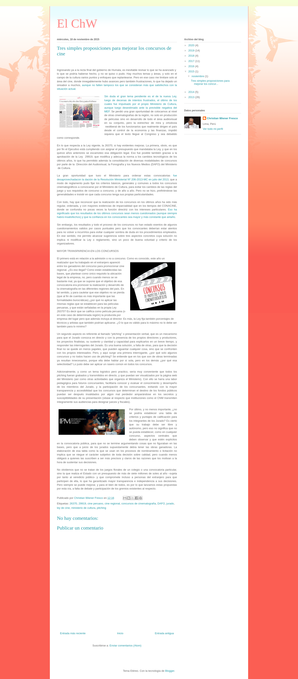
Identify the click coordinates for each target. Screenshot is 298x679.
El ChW (77, 23)
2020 (191, 45)
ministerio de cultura (83, 507)
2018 (191, 55)
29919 (82, 503)
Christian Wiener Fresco (222, 118)
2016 (191, 66)
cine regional (112, 503)
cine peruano (95, 503)
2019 (191, 50)
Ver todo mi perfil (213, 128)
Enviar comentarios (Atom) (125, 645)
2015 (191, 71)
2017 (191, 61)
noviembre (198, 76)
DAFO (161, 503)
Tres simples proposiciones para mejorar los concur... (210, 82)
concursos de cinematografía (138, 503)
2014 (191, 92)
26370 (73, 503)
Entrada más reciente (73, 633)
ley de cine (63, 507)
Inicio (120, 633)
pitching (101, 507)
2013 (191, 97)
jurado (170, 503)
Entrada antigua (164, 633)
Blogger (169, 670)
